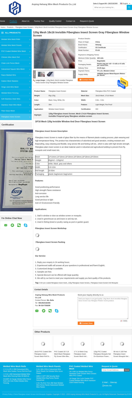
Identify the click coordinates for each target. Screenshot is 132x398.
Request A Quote (87, 21)
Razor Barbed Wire (8, 75)
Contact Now (87, 80)
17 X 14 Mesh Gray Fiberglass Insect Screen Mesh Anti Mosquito (81, 354)
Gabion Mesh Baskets (9, 81)
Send (127, 370)
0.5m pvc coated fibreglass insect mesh (53, 283)
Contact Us (70, 21)
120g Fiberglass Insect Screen (78, 283)
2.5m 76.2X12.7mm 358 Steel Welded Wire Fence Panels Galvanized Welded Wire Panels (50, 385)
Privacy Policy (7, 394)
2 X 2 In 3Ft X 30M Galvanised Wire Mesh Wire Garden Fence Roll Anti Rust (17, 370)
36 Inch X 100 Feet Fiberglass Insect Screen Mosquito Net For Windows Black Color (120, 354)
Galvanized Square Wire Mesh (13, 69)
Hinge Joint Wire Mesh (10, 87)
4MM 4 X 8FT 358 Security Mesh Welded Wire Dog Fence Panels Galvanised (47, 378)
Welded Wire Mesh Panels (11, 45)
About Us (25, 21)
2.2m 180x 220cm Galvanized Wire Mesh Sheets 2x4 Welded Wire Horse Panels (49, 371)
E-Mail (105, 382)
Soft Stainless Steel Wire (10, 99)
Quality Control (55, 21)
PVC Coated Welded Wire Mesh (13, 51)
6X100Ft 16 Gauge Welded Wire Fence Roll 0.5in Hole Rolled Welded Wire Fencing (17, 381)
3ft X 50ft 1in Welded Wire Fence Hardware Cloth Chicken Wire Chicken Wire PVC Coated (82, 374)
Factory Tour (39, 21)
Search (129, 7)
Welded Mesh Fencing (9, 93)
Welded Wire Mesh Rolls (10, 39)
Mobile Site (107, 386)
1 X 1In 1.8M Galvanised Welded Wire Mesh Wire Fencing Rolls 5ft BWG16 (16, 375)
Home (2, 21)
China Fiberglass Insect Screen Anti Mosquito (30, 394)
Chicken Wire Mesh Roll (10, 57)
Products (13, 21)
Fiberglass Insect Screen (24, 27)
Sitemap (113, 382)
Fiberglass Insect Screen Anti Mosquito (104, 283)
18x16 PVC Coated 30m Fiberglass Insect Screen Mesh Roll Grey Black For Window (42, 354)
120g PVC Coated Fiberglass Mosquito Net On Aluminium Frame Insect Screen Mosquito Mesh (102, 354)
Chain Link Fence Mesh (10, 63)
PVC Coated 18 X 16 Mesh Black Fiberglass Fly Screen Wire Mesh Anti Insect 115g (62, 354)
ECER (129, 394)
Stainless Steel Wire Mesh (11, 105)
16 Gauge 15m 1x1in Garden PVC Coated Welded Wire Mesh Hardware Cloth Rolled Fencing (82, 380)
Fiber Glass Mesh (8, 111)
